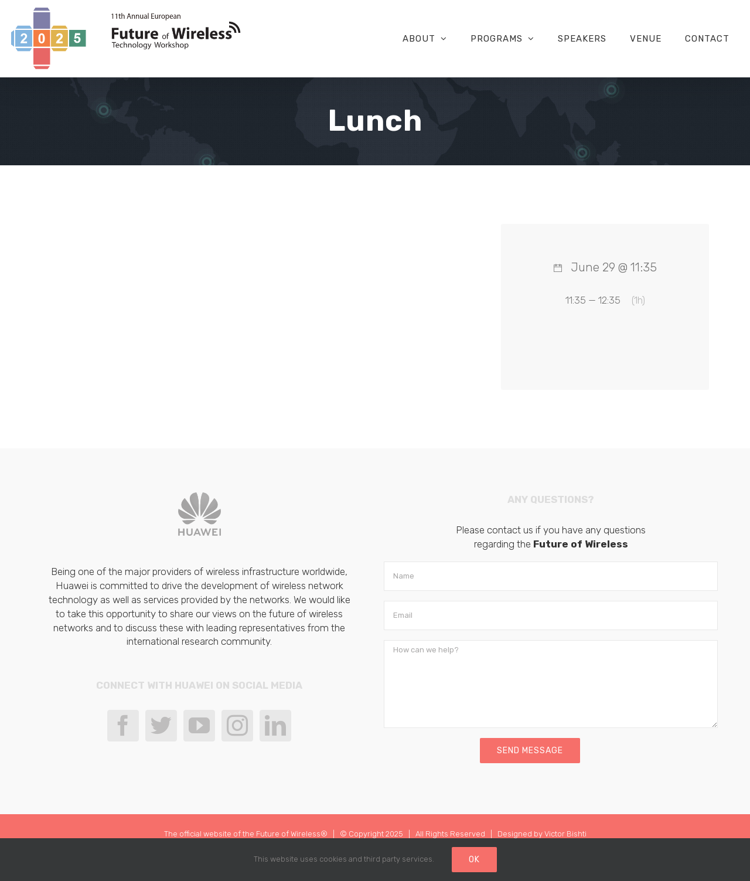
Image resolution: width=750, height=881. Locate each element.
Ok (474, 860)
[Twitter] (161, 725)
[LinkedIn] (275, 725)
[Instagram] (237, 725)
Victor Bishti (565, 833)
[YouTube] (199, 725)
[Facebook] (123, 725)
